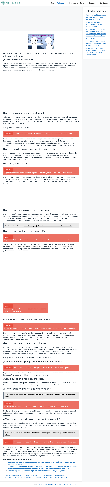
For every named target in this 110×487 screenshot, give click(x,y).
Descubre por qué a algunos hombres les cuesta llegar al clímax (94, 24)
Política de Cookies (70, 484)
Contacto (104, 3)
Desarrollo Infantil (77, 3)
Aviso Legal (58, 484)
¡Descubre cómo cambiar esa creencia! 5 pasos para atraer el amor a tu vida (38, 469)
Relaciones (61, 3)
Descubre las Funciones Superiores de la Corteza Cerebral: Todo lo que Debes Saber (95, 51)
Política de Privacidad (46, 484)
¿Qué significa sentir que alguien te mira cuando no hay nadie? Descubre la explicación (42, 466)
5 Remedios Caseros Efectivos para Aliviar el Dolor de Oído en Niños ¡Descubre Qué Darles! (35, 475)
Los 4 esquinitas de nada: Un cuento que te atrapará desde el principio (96, 43)
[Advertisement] (41, 19)
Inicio (52, 3)
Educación (92, 3)
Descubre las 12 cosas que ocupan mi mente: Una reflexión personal (96, 17)
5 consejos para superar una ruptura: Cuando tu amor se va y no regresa (36, 471)
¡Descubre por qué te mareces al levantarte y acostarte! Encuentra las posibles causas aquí (36, 477)
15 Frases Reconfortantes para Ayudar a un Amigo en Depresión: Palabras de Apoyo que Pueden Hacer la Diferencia (96, 33)
